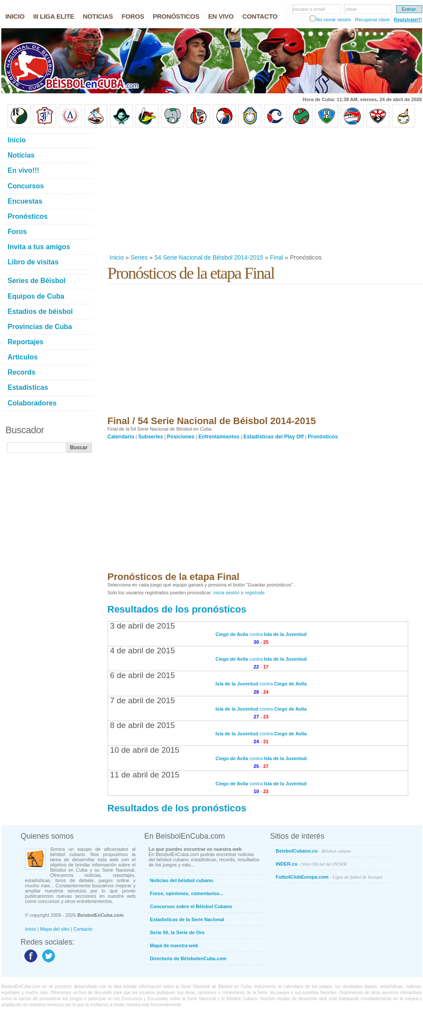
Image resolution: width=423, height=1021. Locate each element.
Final (276, 257)
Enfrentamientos (218, 437)
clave (351, 9)
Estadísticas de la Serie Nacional (187, 919)
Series (139, 257)
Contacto (82, 929)
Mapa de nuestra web (174, 945)
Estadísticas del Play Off (273, 437)
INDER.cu (311, 863)
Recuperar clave (372, 19)
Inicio (117, 257)
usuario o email (309, 9)
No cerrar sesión (333, 19)
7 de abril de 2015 (142, 700)
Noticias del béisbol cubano (181, 880)
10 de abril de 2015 (145, 749)
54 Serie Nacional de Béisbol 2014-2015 (208, 257)
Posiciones (180, 437)
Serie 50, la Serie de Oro (177, 932)
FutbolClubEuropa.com (329, 876)
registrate (255, 592)
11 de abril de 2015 (145, 774)
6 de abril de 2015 (142, 675)
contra (261, 634)
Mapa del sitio (54, 929)
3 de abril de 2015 (142, 625)
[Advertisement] (246, 190)
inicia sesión (226, 592)
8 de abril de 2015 (142, 725)
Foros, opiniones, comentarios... (186, 893)
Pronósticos (323, 437)
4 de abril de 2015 (142, 650)
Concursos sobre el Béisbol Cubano (191, 906)
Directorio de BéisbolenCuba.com (188, 958)
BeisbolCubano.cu (313, 850)
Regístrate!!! (408, 19)
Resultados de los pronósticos (177, 609)
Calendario (121, 437)
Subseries (150, 437)
